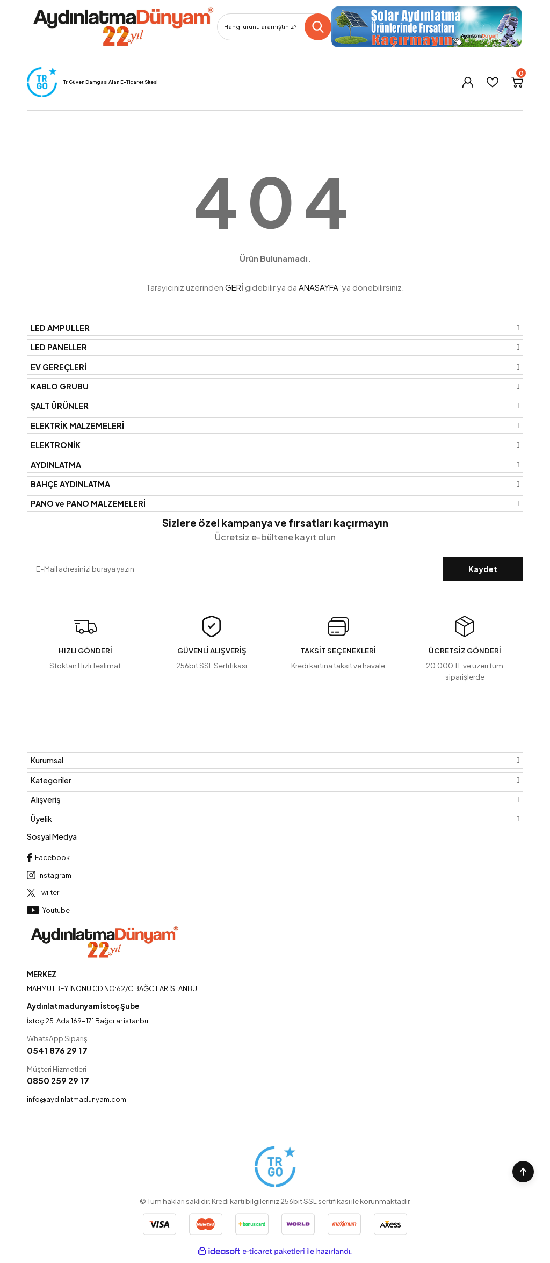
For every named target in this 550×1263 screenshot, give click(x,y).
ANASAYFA (318, 287)
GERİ (234, 287)
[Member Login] (468, 82)
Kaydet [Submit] (482, 569)
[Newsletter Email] (275, 569)
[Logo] (122, 26)
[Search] (274, 26)
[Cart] (517, 82)
